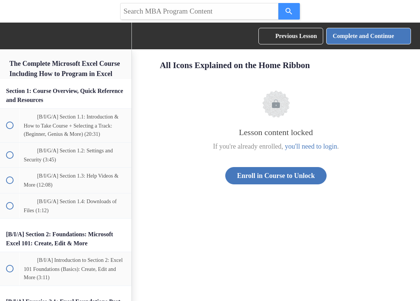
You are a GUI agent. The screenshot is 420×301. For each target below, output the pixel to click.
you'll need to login (311, 146)
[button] (9, 36)
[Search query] (199, 11)
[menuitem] (122, 36)
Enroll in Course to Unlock (276, 175)
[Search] (289, 11)
